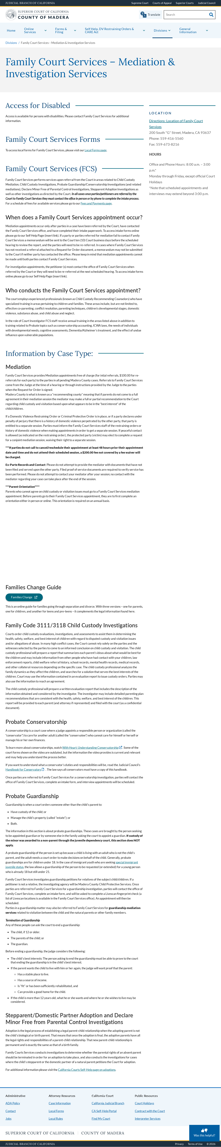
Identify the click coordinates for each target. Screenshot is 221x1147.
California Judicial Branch (108, 1103)
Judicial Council (206, 2)
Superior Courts (185, 2)
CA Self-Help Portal (104, 1111)
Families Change (19, 597)
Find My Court (101, 1118)
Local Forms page (96, 150)
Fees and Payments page (96, 203)
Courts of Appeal (162, 2)
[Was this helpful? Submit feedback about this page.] (204, 1133)
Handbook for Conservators (23, 769)
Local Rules (56, 1118)
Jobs (8, 1118)
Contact (11, 1111)
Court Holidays (144, 1103)
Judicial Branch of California (30, 3)
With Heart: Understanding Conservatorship (90, 747)
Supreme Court (139, 2)
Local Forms (56, 1111)
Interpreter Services (147, 1118)
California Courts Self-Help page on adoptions (87, 1070)
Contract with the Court (150, 1111)
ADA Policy (13, 1103)
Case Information (60, 1103)
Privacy (179, 1143)
